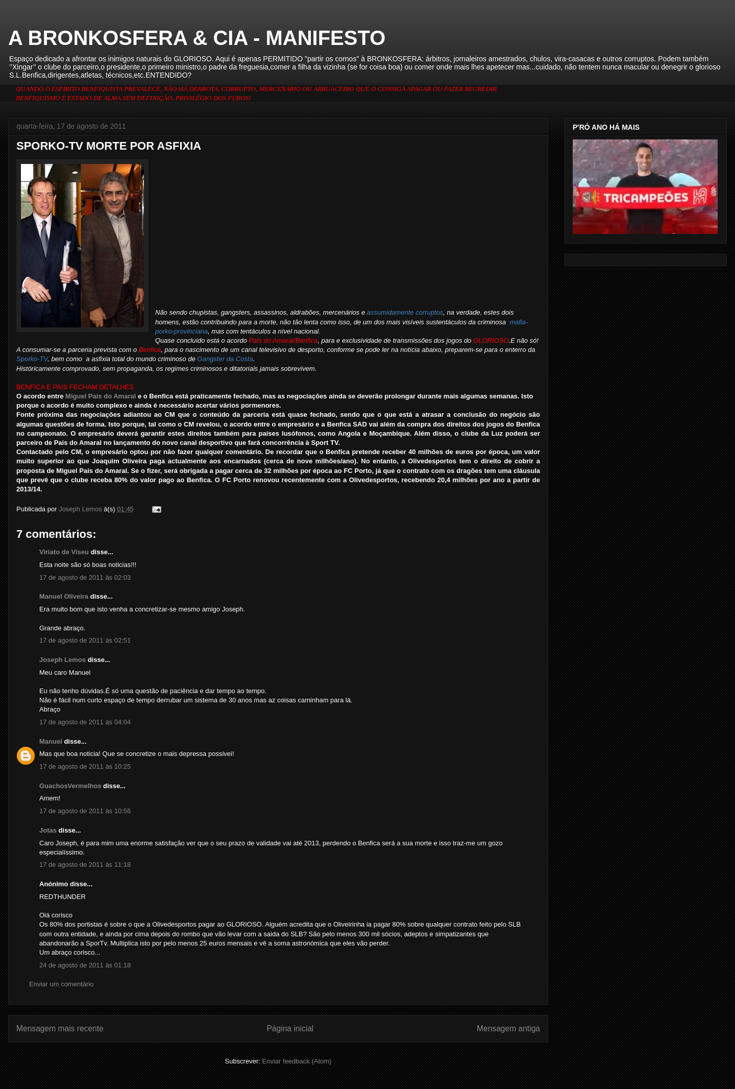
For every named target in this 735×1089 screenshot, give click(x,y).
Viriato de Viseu (64, 552)
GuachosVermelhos (70, 786)
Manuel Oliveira (63, 596)
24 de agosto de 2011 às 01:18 (85, 965)
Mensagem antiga (508, 1028)
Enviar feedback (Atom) (297, 1061)
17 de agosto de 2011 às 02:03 (85, 577)
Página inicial (289, 1028)
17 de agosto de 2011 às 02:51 (85, 640)
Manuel (50, 741)
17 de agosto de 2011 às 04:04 (85, 722)
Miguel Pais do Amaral (100, 396)
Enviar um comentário (61, 984)
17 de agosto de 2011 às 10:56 (85, 811)
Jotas (48, 830)
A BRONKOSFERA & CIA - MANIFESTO (196, 38)
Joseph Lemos (62, 660)
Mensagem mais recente (60, 1028)
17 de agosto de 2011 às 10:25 (85, 766)
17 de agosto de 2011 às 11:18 (85, 864)
